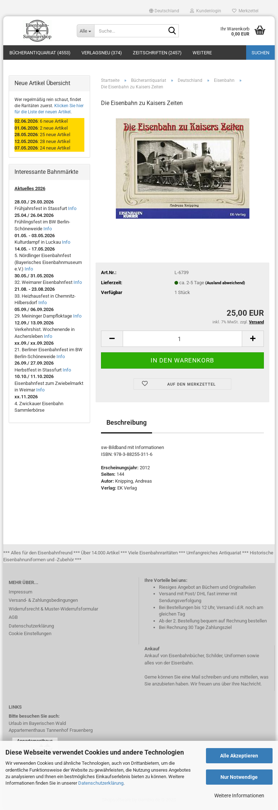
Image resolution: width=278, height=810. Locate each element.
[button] (164, 10)
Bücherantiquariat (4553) (40, 52)
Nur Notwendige (239, 777)
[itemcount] (182, 339)
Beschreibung (126, 423)
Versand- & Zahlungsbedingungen (43, 601)
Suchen (260, 52)
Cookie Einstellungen (30, 634)
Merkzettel (245, 10)
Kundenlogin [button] (205, 10)
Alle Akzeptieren (239, 756)
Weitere (202, 52)
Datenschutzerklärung (100, 783)
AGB (13, 618)
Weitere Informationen (239, 795)
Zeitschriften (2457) (157, 52)
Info (72, 209)
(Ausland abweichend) (225, 283)
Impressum (20, 592)
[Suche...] (85, 30)
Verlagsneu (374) (101, 52)
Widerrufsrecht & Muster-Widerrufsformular (53, 609)
